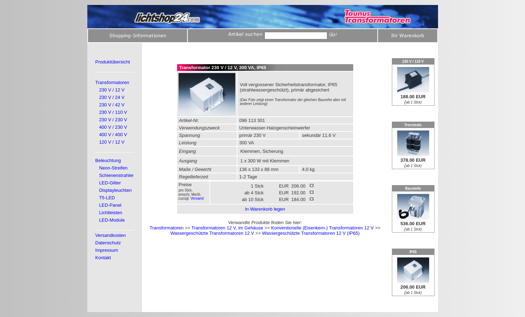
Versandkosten (110, 235)
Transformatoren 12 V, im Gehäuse (227, 227)
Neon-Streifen (113, 168)
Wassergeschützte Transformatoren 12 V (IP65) (311, 233)
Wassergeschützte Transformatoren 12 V (212, 233)
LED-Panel (110, 205)
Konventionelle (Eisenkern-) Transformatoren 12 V (322, 227)
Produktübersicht (112, 62)
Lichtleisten (110, 212)
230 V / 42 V (112, 104)
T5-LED (107, 197)
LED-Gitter (110, 182)
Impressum (106, 250)
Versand (197, 198)
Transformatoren (112, 82)
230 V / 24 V (112, 97)
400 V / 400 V (113, 134)
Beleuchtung (108, 160)
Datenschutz (108, 242)
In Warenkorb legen (265, 209)
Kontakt (103, 257)
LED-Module (112, 220)
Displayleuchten (115, 190)
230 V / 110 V (113, 112)
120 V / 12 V (112, 142)
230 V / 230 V (113, 119)
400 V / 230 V (113, 127)
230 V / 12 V (112, 90)
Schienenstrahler (116, 175)
